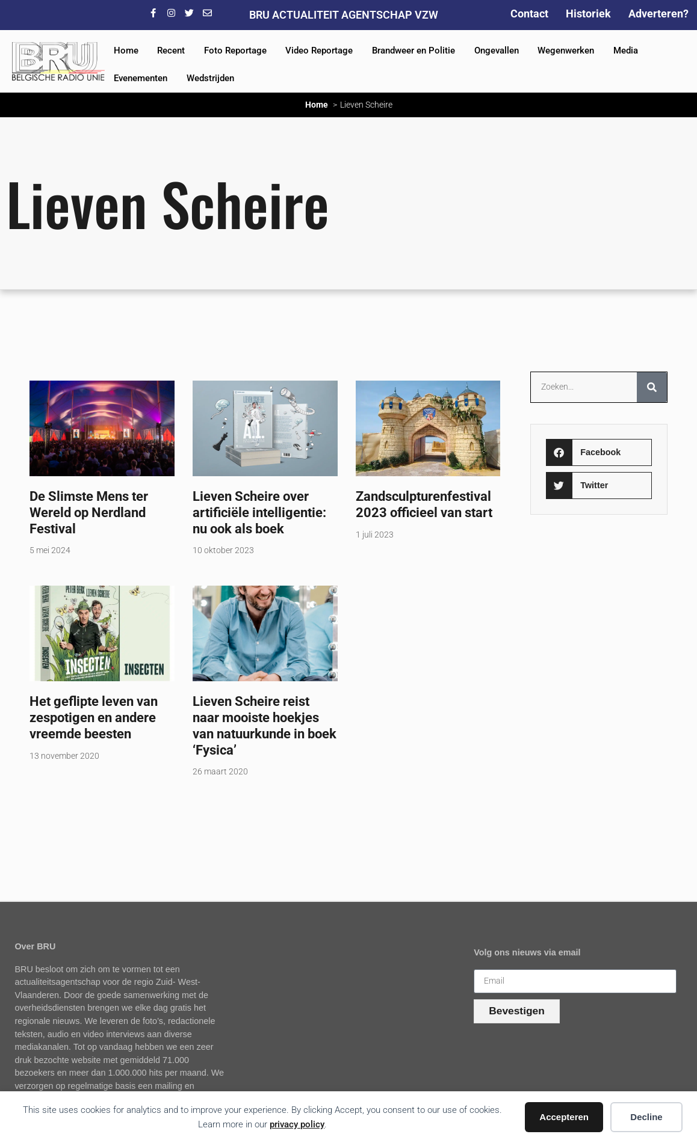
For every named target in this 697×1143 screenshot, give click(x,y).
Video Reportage (319, 50)
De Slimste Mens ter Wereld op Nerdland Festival (88, 512)
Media (625, 50)
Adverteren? (658, 13)
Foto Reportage (235, 50)
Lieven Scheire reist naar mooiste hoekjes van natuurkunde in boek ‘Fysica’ (264, 725)
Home (126, 50)
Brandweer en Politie (413, 50)
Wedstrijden (210, 78)
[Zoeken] (652, 387)
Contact (529, 13)
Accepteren (564, 1117)
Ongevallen (496, 50)
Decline (646, 1117)
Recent (171, 50)
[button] (599, 452)
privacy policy (297, 1124)
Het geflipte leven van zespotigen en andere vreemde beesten (93, 717)
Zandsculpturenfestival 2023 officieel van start (424, 504)
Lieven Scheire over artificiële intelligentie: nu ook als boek (259, 512)
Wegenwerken (565, 50)
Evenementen (140, 78)
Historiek (588, 13)
